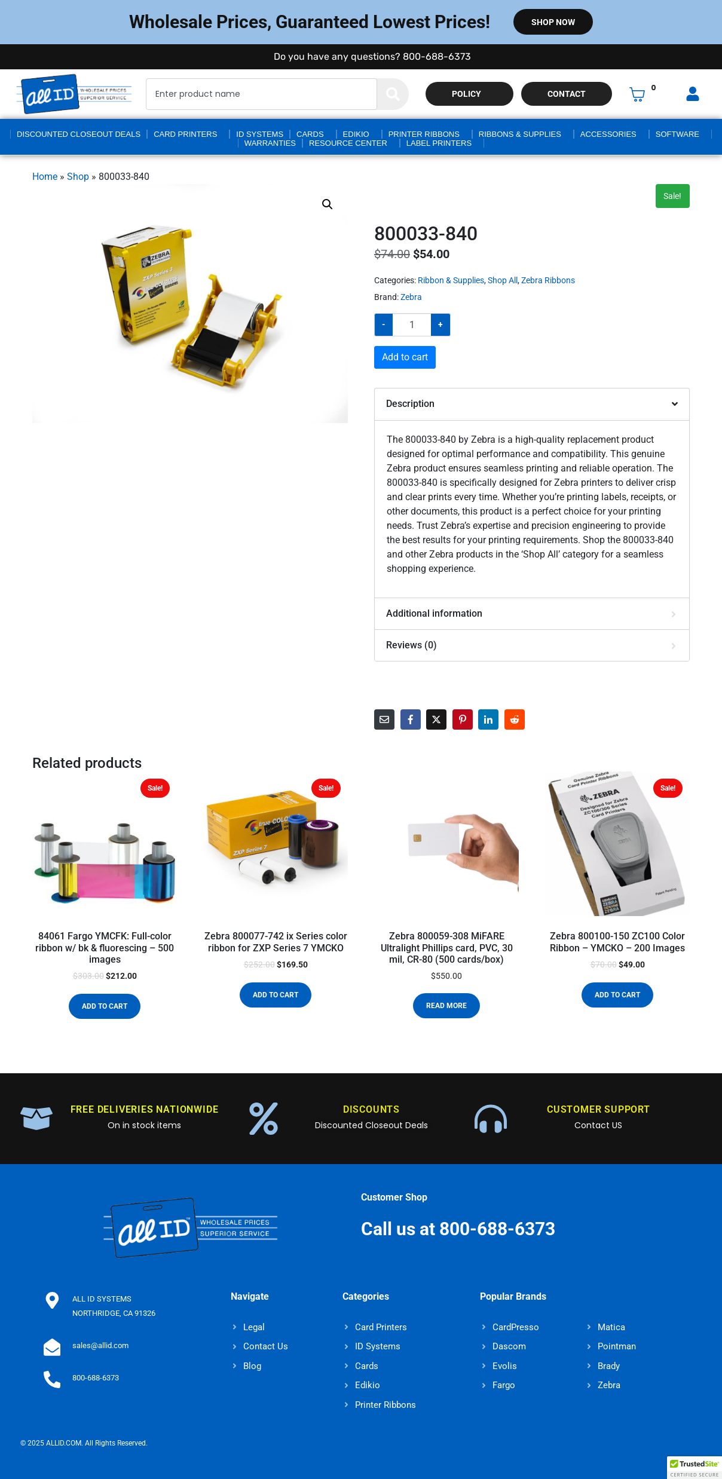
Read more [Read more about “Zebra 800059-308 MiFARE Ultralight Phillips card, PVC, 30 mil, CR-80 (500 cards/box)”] (446, 1006)
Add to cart (405, 357)
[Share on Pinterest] (462, 719)
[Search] (393, 94)
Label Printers (439, 143)
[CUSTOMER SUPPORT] (491, 1119)
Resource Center (348, 143)
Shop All (503, 280)
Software (677, 134)
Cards (310, 134)
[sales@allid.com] (51, 1346)
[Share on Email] (384, 719)
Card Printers (185, 134)
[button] (327, 204)
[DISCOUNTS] (263, 1119)
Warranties (270, 143)
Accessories (608, 134)
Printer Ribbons (424, 134)
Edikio (356, 134)
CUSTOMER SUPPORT (598, 1109)
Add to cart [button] (104, 1006)
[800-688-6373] (51, 1378)
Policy (466, 94)
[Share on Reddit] (514, 719)
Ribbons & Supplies (520, 134)
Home (44, 176)
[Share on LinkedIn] (488, 719)
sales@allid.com (98, 1345)
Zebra (411, 297)
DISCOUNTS (371, 1109)
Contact (566, 94)
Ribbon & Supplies (451, 280)
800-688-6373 (93, 1377)
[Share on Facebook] (410, 719)
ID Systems (259, 134)
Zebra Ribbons (548, 280)
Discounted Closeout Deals (78, 134)
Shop (78, 176)
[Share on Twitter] (436, 719)
